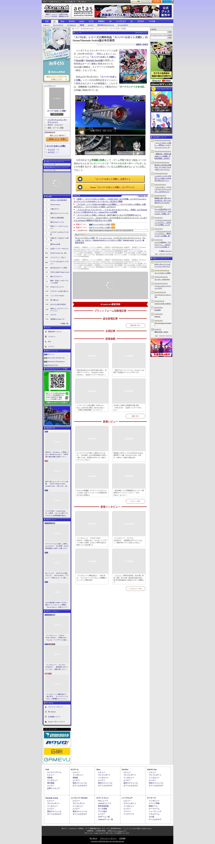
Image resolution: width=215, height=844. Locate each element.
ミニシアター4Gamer (57, 295)
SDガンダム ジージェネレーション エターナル (162, 265)
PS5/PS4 (72, 21)
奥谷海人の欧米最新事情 (58, 200)
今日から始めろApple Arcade (59, 272)
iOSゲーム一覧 (104, 817)
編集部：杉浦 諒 (142, 44)
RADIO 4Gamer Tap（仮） (58, 253)
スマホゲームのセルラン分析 (59, 233)
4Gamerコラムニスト (57, 287)
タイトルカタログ (80, 786)
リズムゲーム (154, 814)
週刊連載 (50, 783)
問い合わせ (82, 1)
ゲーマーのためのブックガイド (59, 263)
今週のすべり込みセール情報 (59, 239)
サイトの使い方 (70, 1)
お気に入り (146, 1)
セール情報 (102, 809)
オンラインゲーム (54, 772)
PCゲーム (51, 354)
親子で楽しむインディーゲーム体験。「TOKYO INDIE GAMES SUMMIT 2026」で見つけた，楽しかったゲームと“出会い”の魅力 (56, 484)
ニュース (51, 149)
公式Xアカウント (55, 1)
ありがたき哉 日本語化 (58, 304)
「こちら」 (119, 831)
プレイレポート (58, 25)
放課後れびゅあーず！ (57, 319)
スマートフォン (102, 798)
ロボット (88, 240)
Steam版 (80, 60)
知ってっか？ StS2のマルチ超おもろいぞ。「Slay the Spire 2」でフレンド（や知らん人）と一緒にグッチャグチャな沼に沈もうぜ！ (57, 575)
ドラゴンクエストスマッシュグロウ (163, 287)
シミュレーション (105, 238)
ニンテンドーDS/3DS (79, 798)
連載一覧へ (66, 323)
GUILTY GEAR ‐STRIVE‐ (163, 303)
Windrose (157, 316)
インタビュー (71, 25)
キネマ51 (53, 314)
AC (131, 21)
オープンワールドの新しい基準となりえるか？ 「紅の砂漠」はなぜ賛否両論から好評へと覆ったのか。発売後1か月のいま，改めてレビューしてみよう (56, 546)
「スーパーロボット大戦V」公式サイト (112, 179)
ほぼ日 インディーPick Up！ (59, 248)
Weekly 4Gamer (55, 204)
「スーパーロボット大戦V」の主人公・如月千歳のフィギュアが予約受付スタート (108, 215)
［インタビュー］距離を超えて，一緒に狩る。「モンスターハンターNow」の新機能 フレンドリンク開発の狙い (56, 696)
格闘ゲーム (153, 806)
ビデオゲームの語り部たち (59, 291)
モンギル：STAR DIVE (162, 279)
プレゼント (52, 336)
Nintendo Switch (53, 365)
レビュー (46, 25)
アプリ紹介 (102, 811)
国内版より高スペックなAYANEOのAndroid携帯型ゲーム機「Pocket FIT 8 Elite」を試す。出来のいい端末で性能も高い (128, 455)
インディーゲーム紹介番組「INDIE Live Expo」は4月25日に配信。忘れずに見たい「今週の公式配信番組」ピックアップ (91, 407)
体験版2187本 (64, 16)
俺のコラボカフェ (56, 276)
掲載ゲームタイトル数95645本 (57, 14)
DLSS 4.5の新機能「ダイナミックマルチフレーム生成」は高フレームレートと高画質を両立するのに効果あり (92, 493)
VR (110, 21)
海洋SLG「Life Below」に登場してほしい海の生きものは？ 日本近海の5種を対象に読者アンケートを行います (57, 454)
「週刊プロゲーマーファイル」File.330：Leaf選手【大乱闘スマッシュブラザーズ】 (129, 371)
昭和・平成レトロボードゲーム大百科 (59, 282)
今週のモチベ (54, 209)
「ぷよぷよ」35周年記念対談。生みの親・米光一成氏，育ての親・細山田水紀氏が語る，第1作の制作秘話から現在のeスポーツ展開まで (129, 579)
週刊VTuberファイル (57, 222)
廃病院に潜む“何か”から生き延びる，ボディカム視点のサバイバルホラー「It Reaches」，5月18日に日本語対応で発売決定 (163, 200)
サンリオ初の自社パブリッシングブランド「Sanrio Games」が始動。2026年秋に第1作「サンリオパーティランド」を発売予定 (163, 211)
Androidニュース (104, 803)
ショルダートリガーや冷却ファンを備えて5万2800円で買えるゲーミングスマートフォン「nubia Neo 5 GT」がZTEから (163, 178)
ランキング (167, 1)
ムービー (91, 25)
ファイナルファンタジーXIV (163, 296)
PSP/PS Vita (151, 769)
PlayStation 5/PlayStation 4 (56, 361)
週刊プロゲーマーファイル (59, 213)
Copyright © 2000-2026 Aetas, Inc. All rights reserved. (107, 841)
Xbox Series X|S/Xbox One (56, 358)
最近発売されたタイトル (105, 25)
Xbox (62, 21)
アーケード (151, 798)
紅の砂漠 (158, 310)
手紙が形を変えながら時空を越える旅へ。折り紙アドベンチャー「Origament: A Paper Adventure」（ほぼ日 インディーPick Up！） (92, 372)
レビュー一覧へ (135, 501)
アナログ (140, 21)
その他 (151, 817)
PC (54, 21)
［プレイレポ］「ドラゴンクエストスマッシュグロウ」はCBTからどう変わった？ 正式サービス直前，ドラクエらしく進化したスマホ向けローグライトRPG (163, 189)
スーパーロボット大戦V (56, 111)
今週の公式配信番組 (57, 218)
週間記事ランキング (55, 331)
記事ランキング (53, 788)
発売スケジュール (80, 783)
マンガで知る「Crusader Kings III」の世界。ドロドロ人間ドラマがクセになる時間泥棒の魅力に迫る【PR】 (56, 513)
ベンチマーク (129, 814)
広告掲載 (122, 838)
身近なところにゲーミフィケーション (59, 310)
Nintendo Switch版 (94, 60)
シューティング (155, 811)
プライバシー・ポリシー (108, 838)
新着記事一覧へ (135, 325)
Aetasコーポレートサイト (56, 721)
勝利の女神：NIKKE (161, 332)
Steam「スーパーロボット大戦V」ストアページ (112, 187)
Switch (81, 21)
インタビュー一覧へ (135, 588)
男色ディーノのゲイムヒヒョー (59, 227)
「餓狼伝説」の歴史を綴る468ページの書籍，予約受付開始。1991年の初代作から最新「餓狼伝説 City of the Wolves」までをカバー (163, 156)
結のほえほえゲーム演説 (58, 268)
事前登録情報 (103, 806)
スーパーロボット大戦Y (163, 273)
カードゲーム (154, 809)
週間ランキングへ (166, 251)
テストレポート (130, 803)
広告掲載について (54, 717)
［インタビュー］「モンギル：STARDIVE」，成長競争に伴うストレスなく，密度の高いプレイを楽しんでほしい (56, 667)
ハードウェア (121, 21)
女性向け (101, 21)
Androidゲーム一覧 (105, 819)
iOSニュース (103, 801)
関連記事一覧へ (143, 196)
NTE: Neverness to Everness (163, 324)
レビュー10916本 (51, 16)
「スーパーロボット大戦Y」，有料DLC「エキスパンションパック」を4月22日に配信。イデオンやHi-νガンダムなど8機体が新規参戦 (163, 145)
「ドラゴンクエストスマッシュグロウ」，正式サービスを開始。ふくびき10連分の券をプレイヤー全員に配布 (163, 222)
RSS (44, 1)
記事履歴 (156, 1)
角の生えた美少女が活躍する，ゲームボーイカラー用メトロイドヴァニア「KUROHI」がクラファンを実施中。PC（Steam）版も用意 (163, 167)
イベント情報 (154, 803)
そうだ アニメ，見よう (58, 257)
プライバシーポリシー (55, 707)
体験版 (82, 25)
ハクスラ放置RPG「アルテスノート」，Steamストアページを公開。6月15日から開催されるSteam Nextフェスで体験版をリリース (163, 244)
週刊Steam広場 (55, 244)
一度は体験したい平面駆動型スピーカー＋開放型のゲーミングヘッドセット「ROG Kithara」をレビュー (129, 493)
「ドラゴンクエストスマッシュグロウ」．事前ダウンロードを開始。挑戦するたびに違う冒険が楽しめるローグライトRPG (163, 233)
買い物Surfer (54, 300)
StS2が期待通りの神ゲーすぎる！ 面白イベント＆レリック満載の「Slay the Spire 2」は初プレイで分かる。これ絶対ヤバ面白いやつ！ (57, 605)
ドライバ (51, 346)
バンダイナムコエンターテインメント (127, 238)
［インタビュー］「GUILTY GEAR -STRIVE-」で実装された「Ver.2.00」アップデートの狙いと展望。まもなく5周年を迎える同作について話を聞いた (57, 638)
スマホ (91, 21)
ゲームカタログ (123, 25)
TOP (47, 21)
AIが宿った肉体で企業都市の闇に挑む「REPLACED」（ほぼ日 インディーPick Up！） (127, 407)
